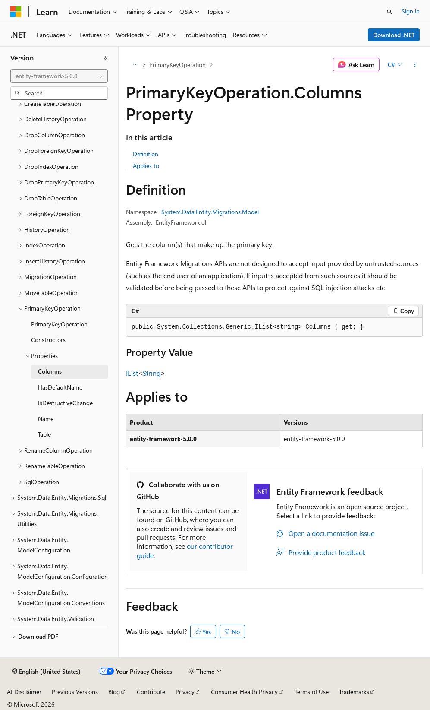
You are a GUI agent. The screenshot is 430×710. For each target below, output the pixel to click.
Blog (114, 692)
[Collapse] (106, 58)
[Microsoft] (16, 11)
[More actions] (415, 65)
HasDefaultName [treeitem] (60, 387)
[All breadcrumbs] (133, 65)
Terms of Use (312, 692)
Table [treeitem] (44, 434)
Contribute (151, 692)
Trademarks (354, 692)
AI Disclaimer (24, 692)
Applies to (146, 166)
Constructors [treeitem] (48, 340)
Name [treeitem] (45, 419)
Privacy (185, 692)
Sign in (411, 11)
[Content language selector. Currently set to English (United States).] (46, 671)
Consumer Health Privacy (244, 692)
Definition (145, 154)
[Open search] (389, 11)
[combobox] (59, 76)
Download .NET (394, 35)
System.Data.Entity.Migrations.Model (210, 212)
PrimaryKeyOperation (177, 64)
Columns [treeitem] (50, 371)
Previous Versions (75, 692)
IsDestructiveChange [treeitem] (65, 403)
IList (132, 372)
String (151, 372)
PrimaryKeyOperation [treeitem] (59, 324)
